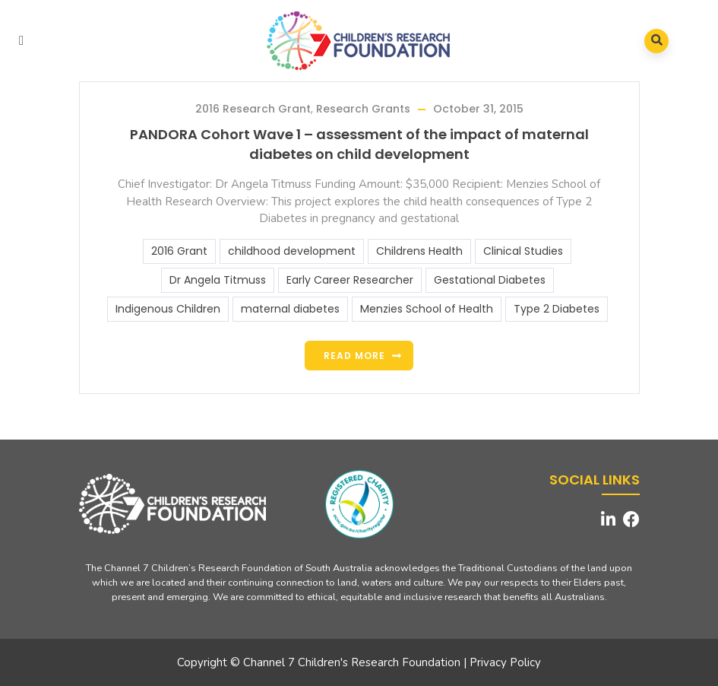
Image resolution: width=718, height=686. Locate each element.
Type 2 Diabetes (556, 308)
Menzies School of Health (426, 308)
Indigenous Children (167, 308)
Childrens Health (419, 251)
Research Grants (363, 108)
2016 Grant (179, 251)
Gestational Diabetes (490, 279)
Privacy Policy (505, 662)
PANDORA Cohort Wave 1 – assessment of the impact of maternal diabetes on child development (359, 144)
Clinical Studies (523, 251)
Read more (354, 355)
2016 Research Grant (253, 108)
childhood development (292, 251)
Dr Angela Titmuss (217, 279)
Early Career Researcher (349, 279)
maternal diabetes (290, 308)
